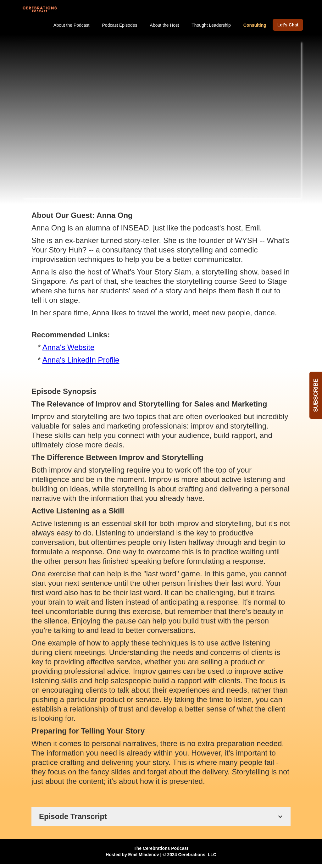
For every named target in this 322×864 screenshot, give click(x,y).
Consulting (254, 25)
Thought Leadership (211, 25)
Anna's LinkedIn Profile (80, 360)
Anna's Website (68, 347)
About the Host (164, 25)
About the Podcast (71, 25)
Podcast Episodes (119, 25)
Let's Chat (287, 24)
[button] (161, 816)
